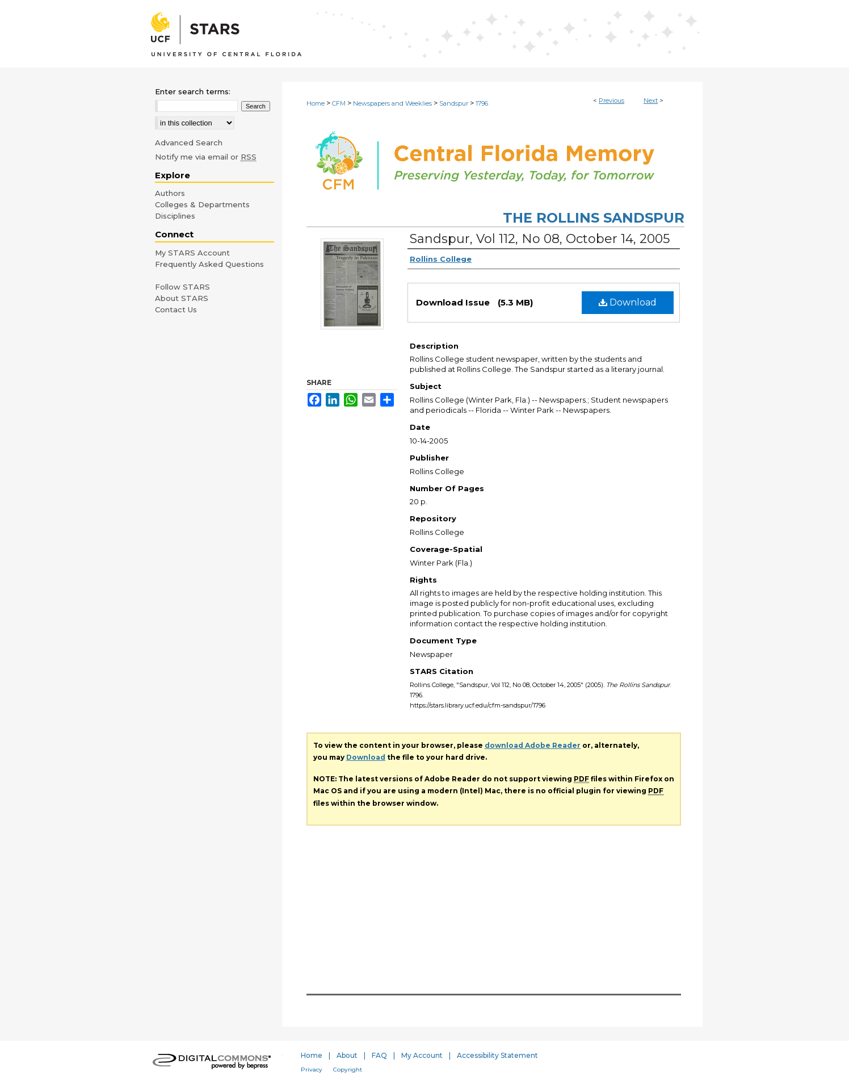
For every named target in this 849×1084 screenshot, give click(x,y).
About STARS (181, 298)
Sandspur (453, 103)
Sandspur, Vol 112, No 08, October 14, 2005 (540, 238)
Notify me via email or (206, 156)
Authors (170, 193)
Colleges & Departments (202, 204)
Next (651, 100)
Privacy (311, 1069)
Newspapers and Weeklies (392, 103)
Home (315, 103)
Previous (611, 100)
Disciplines (175, 215)
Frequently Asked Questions (209, 264)
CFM (339, 103)
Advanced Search (188, 142)
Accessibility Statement (497, 1055)
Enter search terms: (192, 91)
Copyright (347, 1069)
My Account (422, 1055)
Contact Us (176, 309)
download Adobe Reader (533, 745)
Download (628, 302)
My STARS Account (192, 252)
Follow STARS (182, 286)
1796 (482, 103)
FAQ (379, 1055)
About (347, 1055)
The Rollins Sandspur (593, 218)
